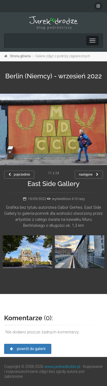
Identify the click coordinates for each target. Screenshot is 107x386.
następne (88, 174)
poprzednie (19, 174)
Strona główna (20, 56)
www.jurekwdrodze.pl (62, 366)
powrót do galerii (28, 349)
